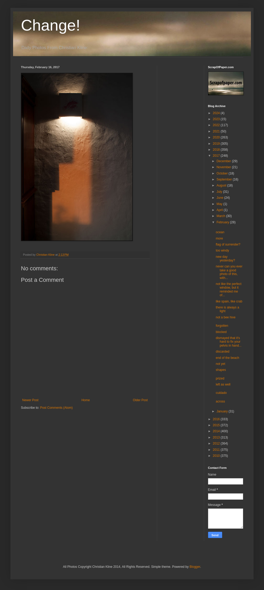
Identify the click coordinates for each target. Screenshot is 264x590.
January (222, 411)
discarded (222, 351)
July (219, 192)
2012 (217, 443)
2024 (217, 113)
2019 (217, 143)
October (222, 173)
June (220, 198)
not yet (220, 364)
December (224, 161)
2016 (217, 419)
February (223, 222)
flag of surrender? (228, 244)
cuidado (221, 393)
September (224, 179)
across (220, 401)
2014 (217, 431)
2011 (217, 450)
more (219, 238)
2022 (217, 125)
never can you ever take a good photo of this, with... (229, 272)
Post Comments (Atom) (56, 408)
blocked (221, 332)
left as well (223, 384)
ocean (220, 232)
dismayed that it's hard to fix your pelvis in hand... (228, 341)
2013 (217, 437)
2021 (217, 131)
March (221, 216)
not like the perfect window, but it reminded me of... (228, 289)
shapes (221, 370)
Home (86, 400)
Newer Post (30, 400)
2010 (217, 456)
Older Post (140, 400)
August (221, 185)
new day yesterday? (225, 258)
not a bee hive (225, 317)
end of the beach (227, 358)
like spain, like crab (229, 301)
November (224, 167)
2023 (217, 119)
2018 (217, 149)
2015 (217, 425)
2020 (217, 137)
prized (220, 378)
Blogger (195, 567)
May (219, 204)
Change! (50, 25)
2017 (217, 155)
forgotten (222, 326)
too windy (222, 250)
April (219, 210)
